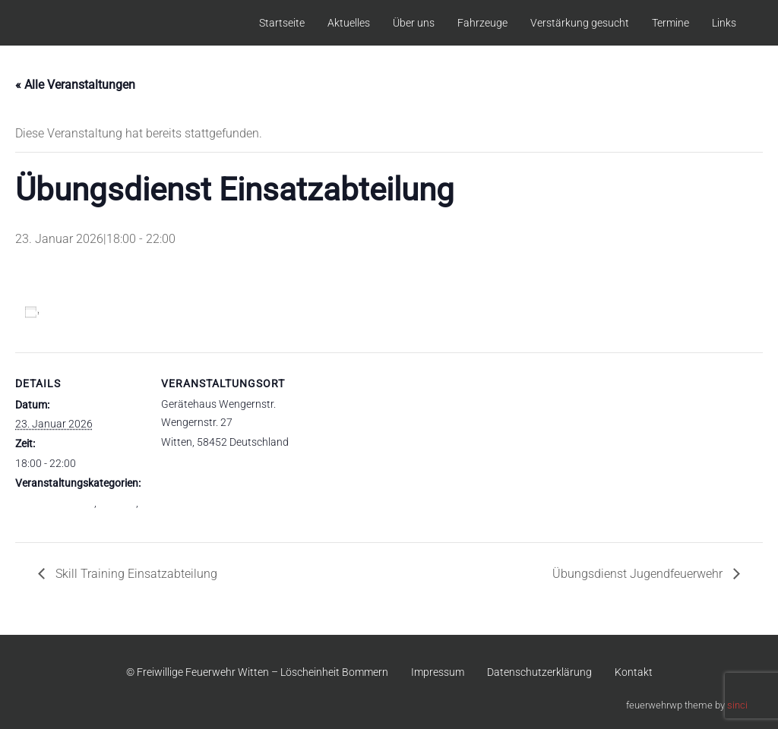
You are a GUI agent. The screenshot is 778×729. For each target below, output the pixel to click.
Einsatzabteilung (54, 503)
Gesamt (117, 503)
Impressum (437, 672)
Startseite (282, 23)
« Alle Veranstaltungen (75, 84)
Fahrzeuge (482, 23)
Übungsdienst (48, 519)
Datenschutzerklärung (539, 672)
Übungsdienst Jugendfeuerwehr (639, 573)
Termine (670, 23)
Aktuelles (348, 23)
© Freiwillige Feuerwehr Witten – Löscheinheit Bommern (257, 672)
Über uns (414, 23)
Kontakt (634, 672)
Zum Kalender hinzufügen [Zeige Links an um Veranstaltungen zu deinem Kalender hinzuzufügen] (109, 312)
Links (724, 23)
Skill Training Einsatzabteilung (134, 573)
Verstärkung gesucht (579, 23)
